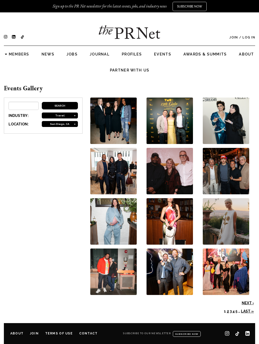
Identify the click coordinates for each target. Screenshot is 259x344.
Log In (248, 37)
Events (162, 54)
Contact (88, 333)
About (246, 54)
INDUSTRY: (19, 115)
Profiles (132, 54)
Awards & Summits (204, 54)
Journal (99, 54)
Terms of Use (59, 333)
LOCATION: (19, 124)
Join (233, 37)
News (48, 54)
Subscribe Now (189, 6)
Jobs (72, 54)
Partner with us (129, 70)
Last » (247, 311)
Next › (248, 303)
